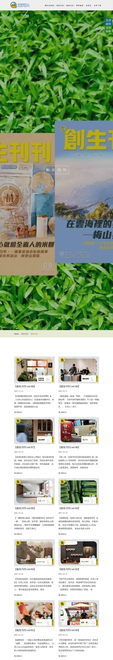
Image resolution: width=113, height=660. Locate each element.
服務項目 (70, 5)
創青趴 (89, 5)
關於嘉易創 (49, 5)
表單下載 (97, 5)
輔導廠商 (80, 5)
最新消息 (60, 5)
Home (16, 334)
